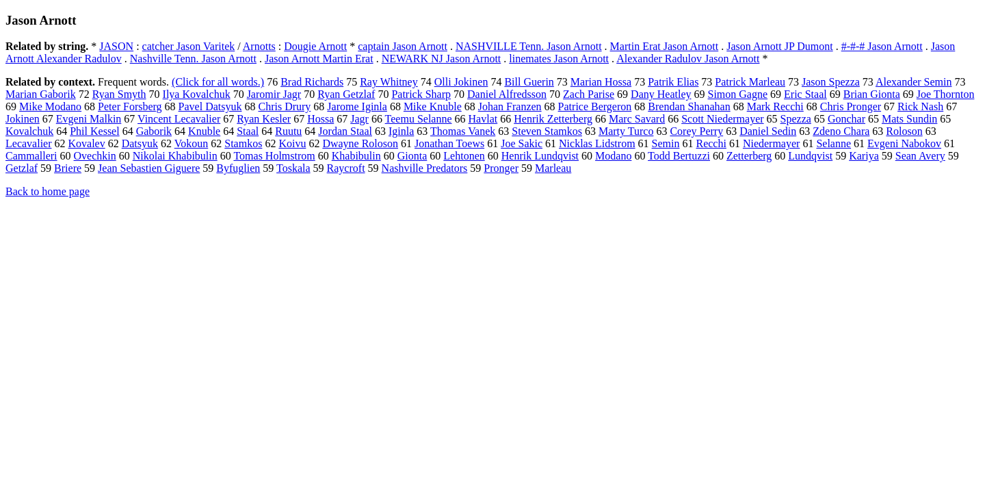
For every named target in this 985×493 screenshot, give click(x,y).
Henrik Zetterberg (553, 119)
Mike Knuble (433, 106)
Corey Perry (696, 131)
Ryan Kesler (264, 119)
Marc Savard (637, 119)
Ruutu (288, 131)
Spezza (795, 119)
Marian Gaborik (40, 94)
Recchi (711, 143)
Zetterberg (749, 156)
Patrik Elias (673, 82)
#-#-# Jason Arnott (882, 46)
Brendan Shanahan (689, 106)
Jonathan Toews (449, 143)
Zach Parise (588, 94)
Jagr (359, 119)
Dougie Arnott (315, 46)
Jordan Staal (345, 131)
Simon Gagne (738, 94)
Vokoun (191, 143)
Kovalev (86, 143)
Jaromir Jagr (274, 94)
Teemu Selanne (418, 119)
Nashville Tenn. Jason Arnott (193, 58)
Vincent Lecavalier (178, 119)
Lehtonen (463, 156)
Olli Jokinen (461, 82)
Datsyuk (140, 143)
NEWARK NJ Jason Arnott (441, 58)
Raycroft (346, 168)
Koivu (292, 143)
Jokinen (22, 119)
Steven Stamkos (547, 131)
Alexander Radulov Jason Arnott (687, 58)
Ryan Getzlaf (346, 94)
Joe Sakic (521, 143)
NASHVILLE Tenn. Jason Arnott (529, 46)
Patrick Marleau (750, 82)
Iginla (401, 131)
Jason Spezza (831, 82)
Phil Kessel (94, 131)
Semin (666, 143)
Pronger (501, 168)
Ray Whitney (389, 82)
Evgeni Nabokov (904, 143)
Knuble (204, 131)
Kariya (864, 156)
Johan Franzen (510, 106)
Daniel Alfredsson (507, 94)
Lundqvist (810, 156)
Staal (248, 131)
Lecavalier (28, 143)
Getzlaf (21, 168)
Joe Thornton (946, 94)
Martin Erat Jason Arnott (664, 46)
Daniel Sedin (767, 131)
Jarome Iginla (357, 106)
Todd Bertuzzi (679, 156)
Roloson (904, 131)
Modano (613, 156)
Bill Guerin (528, 82)
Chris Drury (284, 106)
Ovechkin (95, 156)
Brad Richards (311, 82)
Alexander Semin (914, 82)
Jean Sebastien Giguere (149, 168)
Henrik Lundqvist (540, 156)
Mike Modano (50, 106)
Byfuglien (238, 168)
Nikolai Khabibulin (175, 156)
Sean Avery (920, 156)
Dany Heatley (661, 94)
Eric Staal (805, 94)
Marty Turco (626, 131)
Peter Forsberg (129, 106)
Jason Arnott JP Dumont (779, 46)
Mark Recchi (775, 106)
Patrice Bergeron (595, 106)
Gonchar (846, 119)
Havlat (483, 119)
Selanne (833, 143)
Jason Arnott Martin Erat (319, 58)
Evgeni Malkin (89, 119)
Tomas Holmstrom (274, 156)
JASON (116, 46)
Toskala (293, 168)
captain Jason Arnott (402, 46)
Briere (67, 168)
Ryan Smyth (119, 94)
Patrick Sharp (421, 94)
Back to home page (47, 191)
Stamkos (243, 143)
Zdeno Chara (841, 131)
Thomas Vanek (462, 131)
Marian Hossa (600, 82)
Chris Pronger (850, 106)
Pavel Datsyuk (210, 106)
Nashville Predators (425, 168)
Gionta (412, 156)
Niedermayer (771, 143)
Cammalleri (31, 156)
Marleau (553, 168)
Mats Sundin (909, 119)
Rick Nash (920, 106)
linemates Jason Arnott (559, 58)
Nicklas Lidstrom (597, 143)
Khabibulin (356, 156)
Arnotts (259, 46)
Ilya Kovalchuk (197, 94)
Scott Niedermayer (722, 119)
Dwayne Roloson (360, 143)
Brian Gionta (871, 94)
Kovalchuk (29, 131)
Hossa (320, 119)
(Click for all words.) (218, 82)
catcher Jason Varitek (188, 46)
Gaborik (154, 131)
